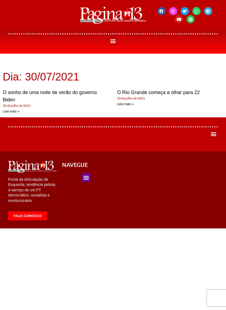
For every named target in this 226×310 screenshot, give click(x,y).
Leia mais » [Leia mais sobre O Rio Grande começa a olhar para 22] (125, 104)
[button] (113, 41)
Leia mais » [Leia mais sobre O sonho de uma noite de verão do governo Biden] (11, 111)
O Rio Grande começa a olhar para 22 (158, 92)
